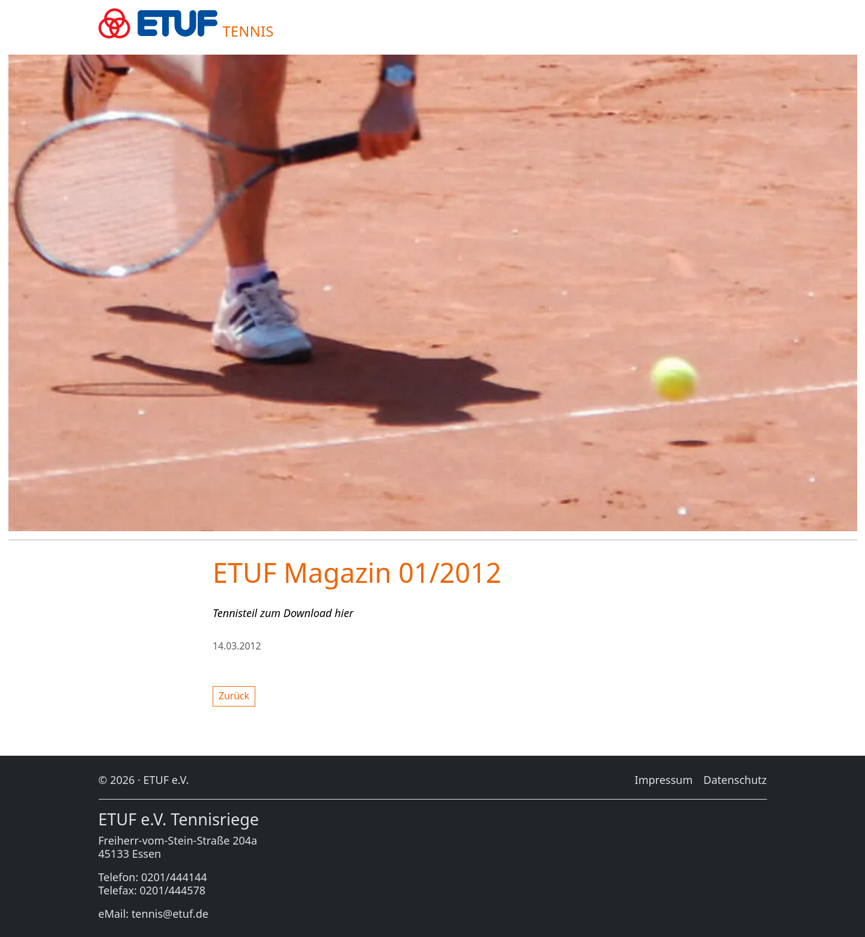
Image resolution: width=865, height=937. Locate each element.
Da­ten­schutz (734, 780)
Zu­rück (234, 695)
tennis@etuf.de (170, 913)
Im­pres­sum (664, 780)
